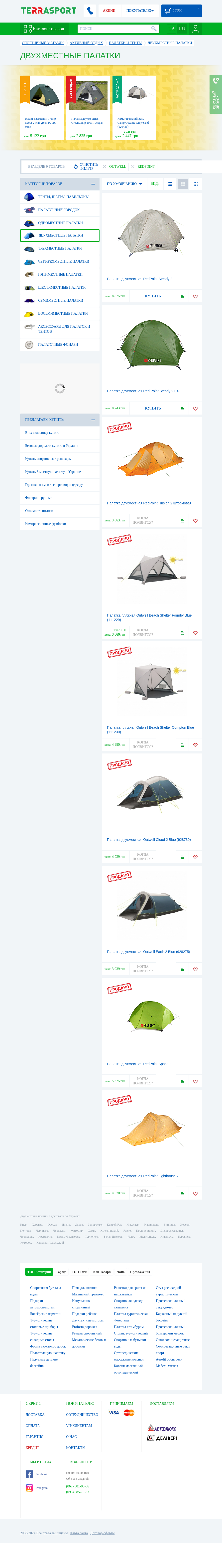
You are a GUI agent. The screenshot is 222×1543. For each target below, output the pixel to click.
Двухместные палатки (53, 235)
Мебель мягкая (167, 1366)
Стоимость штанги (39, 511)
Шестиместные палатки (54, 287)
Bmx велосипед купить (42, 433)
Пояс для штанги (84, 1288)
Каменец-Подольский (50, 1242)
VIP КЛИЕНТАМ (79, 1426)
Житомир (77, 1230)
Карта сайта (79, 1533)
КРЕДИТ (32, 1448)
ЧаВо (120, 1272)
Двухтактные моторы (88, 1320)
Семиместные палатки (53, 300)
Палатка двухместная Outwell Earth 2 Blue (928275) (148, 952)
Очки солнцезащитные (173, 1340)
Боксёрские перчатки (45, 1314)
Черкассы (59, 1230)
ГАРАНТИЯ (34, 1437)
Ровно (127, 1230)
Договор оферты (102, 1533)
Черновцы (26, 1236)
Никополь (166, 1236)
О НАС (71, 1437)
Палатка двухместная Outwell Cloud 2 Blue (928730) (149, 840)
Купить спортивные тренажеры (48, 459)
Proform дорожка (84, 1327)
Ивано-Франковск (68, 1236)
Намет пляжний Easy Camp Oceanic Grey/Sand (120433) (133, 122)
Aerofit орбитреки (169, 1359)
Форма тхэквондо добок (48, 1346)
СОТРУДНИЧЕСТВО (82, 1415)
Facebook (36, 1474)
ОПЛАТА (33, 1426)
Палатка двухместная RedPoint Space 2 (139, 1064)
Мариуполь (151, 1224)
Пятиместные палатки (53, 274)
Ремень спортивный (87, 1333)
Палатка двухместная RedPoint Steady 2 (139, 279)
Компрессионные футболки (45, 524)
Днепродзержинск (172, 1230)
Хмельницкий (109, 1230)
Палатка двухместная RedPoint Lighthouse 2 (143, 1176)
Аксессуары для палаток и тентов (56, 327)
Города (61, 1272)
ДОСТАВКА (35, 1415)
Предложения (140, 1272)
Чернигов (42, 1230)
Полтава (25, 1230)
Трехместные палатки (52, 248)
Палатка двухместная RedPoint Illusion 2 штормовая (149, 503)
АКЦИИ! (109, 11)
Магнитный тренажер (88, 1294)
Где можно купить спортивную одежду (54, 485)
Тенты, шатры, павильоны (56, 197)
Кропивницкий (145, 1230)
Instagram (37, 1488)
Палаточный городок (51, 210)
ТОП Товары (101, 1272)
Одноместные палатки (53, 223)
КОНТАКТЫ (75, 1448)
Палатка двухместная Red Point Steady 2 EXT (144, 391)
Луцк (131, 1236)
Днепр (66, 1224)
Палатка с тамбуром (129, 1327)
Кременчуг (45, 1236)
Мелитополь (147, 1236)
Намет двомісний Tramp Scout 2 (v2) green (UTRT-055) (41, 122)
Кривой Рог (114, 1224)
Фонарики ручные (38, 498)
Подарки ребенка (85, 1314)
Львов (79, 1224)
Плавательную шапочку (47, 1353)
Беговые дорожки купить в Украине (51, 446)
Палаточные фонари (50, 344)
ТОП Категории (39, 1272)
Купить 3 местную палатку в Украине (53, 472)
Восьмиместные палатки (55, 313)
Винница (169, 1224)
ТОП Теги (79, 1272)
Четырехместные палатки (56, 261)
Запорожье (95, 1224)
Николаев (132, 1224)
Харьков (37, 1224)
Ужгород (25, 1242)
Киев (23, 1224)
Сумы (91, 1230)
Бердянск (184, 1236)
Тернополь (92, 1236)
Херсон (185, 1224)
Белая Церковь (113, 1236)
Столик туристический (131, 1333)
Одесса (52, 1224)
